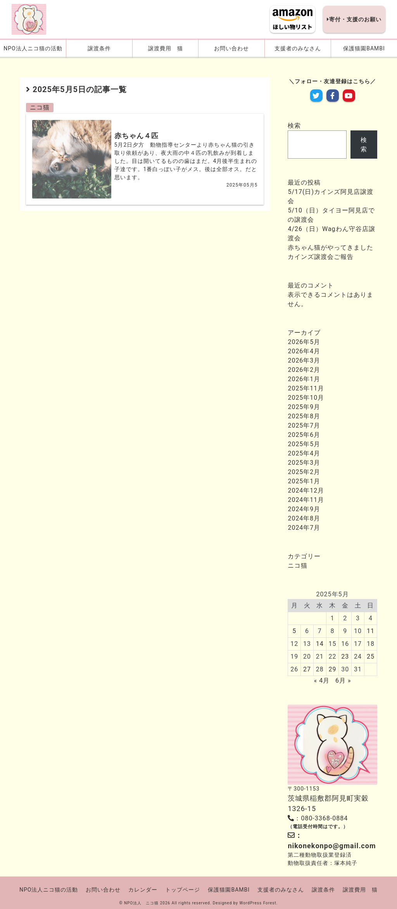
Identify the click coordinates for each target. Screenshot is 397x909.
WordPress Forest (258, 903)
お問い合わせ (103, 890)
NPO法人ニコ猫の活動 (48, 890)
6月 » (343, 680)
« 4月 (322, 680)
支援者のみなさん (280, 890)
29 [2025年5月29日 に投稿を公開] (333, 669)
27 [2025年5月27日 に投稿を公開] (307, 669)
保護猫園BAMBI (229, 890)
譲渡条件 (323, 890)
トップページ (182, 890)
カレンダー (142, 890)
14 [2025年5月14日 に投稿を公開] (320, 643)
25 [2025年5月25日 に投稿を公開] (371, 656)
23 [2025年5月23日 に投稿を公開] (345, 656)
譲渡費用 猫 (360, 890)
